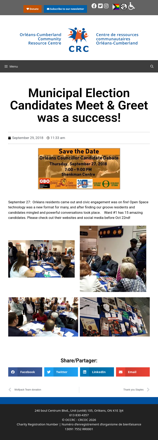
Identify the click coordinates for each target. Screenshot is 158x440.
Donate (33, 9)
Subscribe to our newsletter (65, 9)
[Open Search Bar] (152, 66)
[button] (25, 372)
